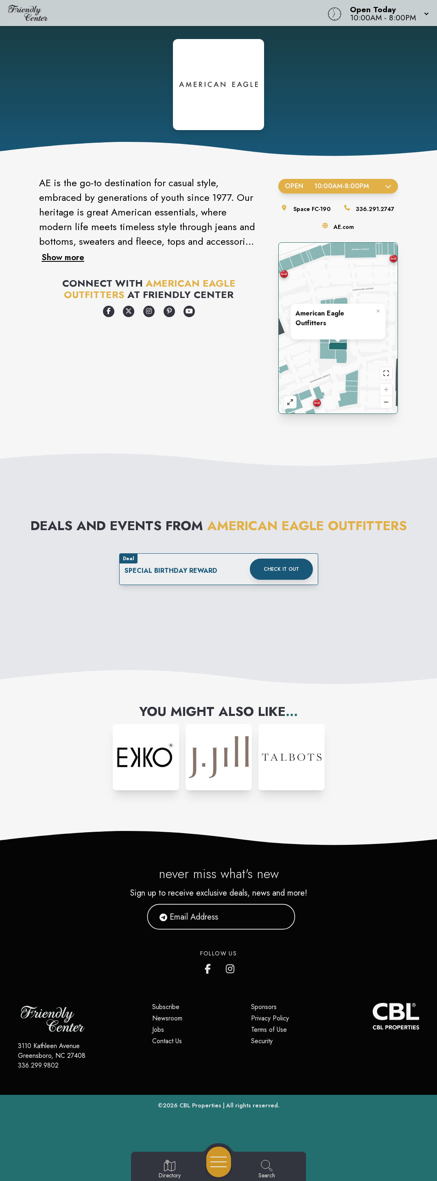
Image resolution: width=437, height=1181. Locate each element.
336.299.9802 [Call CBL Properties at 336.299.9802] (38, 1065)
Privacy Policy (270, 1018)
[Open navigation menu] (218, 1162)
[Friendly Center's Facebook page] (209, 967)
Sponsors (264, 1006)
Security (262, 1041)
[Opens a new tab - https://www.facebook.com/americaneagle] (108, 311)
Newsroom (167, 1018)
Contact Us (167, 1041)
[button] (386, 13)
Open (338, 186)
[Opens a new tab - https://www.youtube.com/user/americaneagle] (189, 311)
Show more (63, 257)
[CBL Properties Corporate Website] (373, 1016)
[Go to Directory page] (170, 1169)
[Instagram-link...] (146, 757)
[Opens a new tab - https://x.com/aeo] (128, 311)
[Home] (166, 13)
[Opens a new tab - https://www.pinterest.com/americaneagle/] (169, 311)
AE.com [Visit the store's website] (344, 227)
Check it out (281, 569)
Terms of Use (269, 1029)
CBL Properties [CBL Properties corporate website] (200, 1105)
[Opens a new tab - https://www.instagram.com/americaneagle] (149, 311)
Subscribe (165, 1006)
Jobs (158, 1029)
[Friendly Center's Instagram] (230, 967)
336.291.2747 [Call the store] (375, 209)
